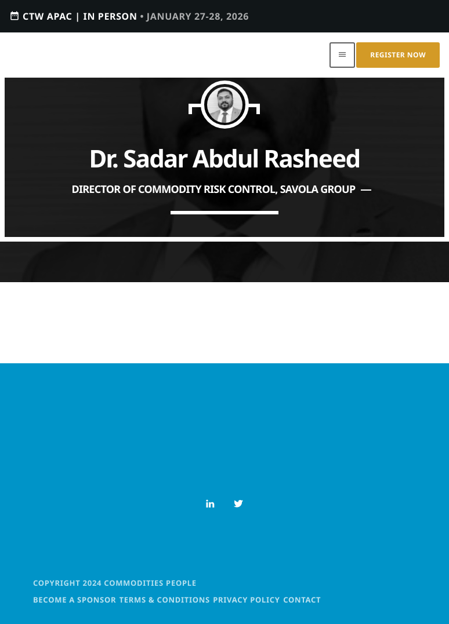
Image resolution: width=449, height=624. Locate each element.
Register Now (398, 55)
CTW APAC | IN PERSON (129, 16)
